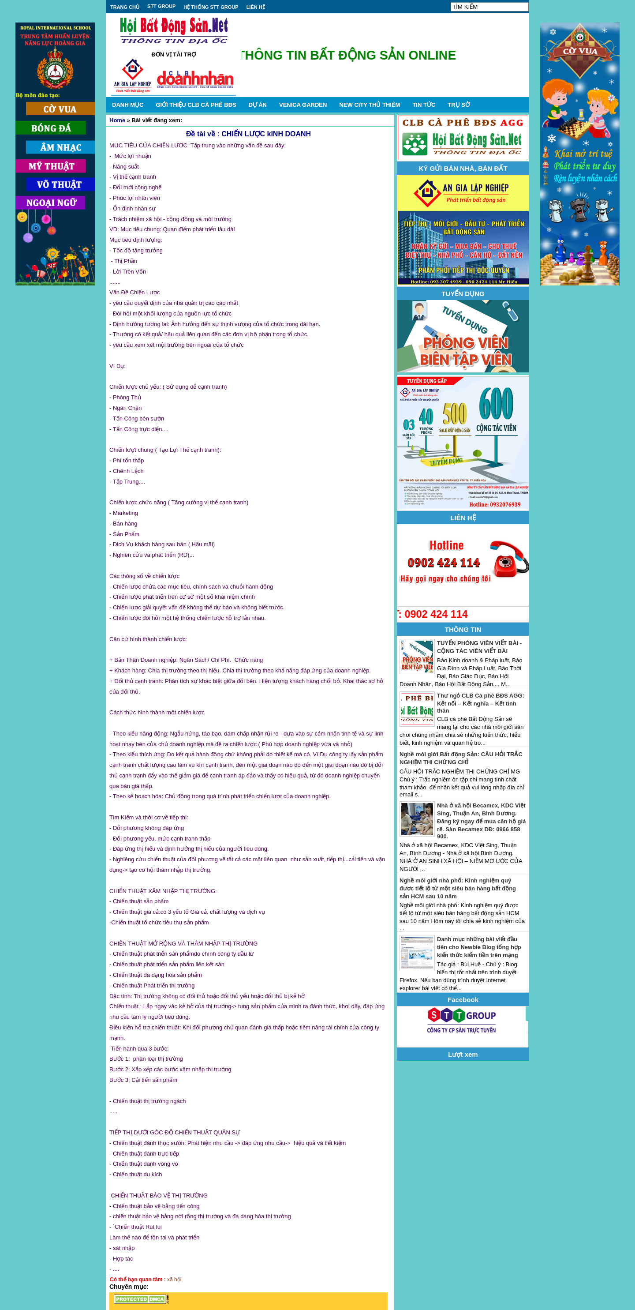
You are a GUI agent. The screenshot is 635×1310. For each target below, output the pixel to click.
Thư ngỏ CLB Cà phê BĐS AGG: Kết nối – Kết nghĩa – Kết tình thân (480, 703)
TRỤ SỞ (459, 104)
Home (117, 120)
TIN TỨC (423, 104)
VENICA (303, 104)
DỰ (258, 104)
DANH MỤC (127, 104)
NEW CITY (369, 104)
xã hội (174, 1279)
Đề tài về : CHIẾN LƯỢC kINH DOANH (248, 134)
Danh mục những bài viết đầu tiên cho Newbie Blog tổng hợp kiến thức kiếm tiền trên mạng (479, 947)
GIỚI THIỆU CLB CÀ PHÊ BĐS (196, 104)
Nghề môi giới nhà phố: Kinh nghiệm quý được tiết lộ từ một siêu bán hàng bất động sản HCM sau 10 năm (458, 888)
